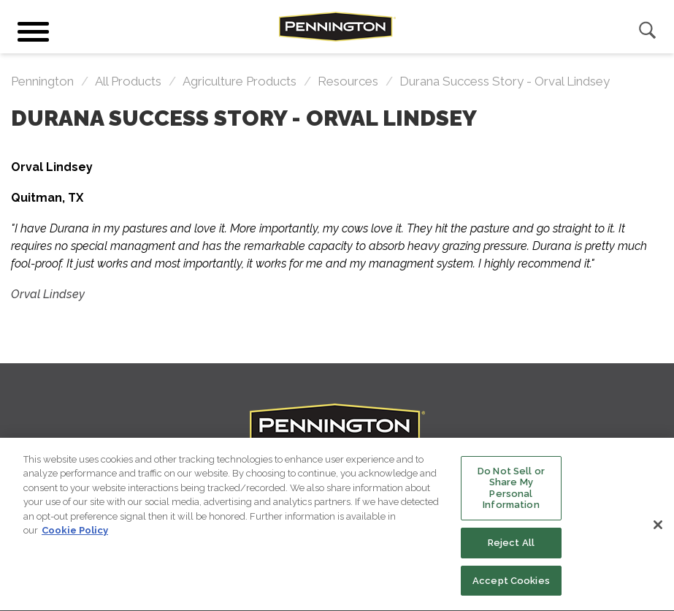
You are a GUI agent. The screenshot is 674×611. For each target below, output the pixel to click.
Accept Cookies (511, 584)
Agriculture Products (239, 81)
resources (348, 81)
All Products (128, 81)
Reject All (511, 546)
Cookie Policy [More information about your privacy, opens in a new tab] (75, 533)
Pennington (42, 81)
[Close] (658, 528)
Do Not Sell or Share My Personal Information (511, 492)
